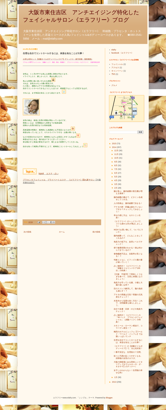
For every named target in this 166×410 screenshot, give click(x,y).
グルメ (114, 85)
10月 (116, 158)
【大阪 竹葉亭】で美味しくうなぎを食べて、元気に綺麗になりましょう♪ (128, 276)
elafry (113, 50)
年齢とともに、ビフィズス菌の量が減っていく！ (128, 261)
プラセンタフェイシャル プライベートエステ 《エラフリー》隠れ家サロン (59, 180)
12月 (116, 150)
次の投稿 (27, 232)
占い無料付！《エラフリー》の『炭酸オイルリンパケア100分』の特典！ (127, 268)
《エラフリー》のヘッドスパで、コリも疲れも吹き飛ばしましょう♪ (128, 223)
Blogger (109, 398)
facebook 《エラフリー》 (122, 53)
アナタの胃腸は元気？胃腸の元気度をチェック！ (128, 295)
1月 (116, 377)
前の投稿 (96, 232)
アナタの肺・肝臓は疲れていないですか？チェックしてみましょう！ (128, 209)
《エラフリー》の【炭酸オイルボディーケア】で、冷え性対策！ (128, 347)
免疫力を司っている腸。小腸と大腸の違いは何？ (128, 283)
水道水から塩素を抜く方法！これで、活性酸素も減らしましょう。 (128, 303)
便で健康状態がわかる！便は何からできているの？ (128, 249)
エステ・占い (49, 173)
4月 (116, 180)
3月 (116, 184)
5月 (116, 177)
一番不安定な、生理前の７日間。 (128, 352)
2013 (114, 382)
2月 (116, 188)
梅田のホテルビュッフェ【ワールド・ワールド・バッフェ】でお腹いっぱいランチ (128, 334)
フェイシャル (117, 64)
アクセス (115, 67)
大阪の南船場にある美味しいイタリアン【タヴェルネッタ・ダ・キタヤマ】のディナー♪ (128, 364)
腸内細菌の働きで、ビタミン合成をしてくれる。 (128, 198)
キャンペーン (117, 71)
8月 (116, 165)
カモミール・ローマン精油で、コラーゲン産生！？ (128, 327)
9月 (116, 162)
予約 (113, 74)
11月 (116, 154)
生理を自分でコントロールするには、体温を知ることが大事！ (128, 341)
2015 (114, 143)
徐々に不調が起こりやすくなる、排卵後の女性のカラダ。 (128, 357)
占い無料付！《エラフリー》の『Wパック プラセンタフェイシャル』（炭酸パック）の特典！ (128, 318)
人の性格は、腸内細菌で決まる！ (128, 203)
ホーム (62, 232)
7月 (116, 169)
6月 (116, 173)
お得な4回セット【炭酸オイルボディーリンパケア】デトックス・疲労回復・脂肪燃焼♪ (57, 59)
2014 (114, 147)
